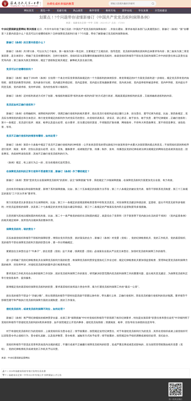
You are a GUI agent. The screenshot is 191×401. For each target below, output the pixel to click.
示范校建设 (161, 10)
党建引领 (61, 10)
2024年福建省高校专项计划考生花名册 (27, 371)
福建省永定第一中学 (83, 23)
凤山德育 (78, 10)
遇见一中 (45, 10)
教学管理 (94, 10)
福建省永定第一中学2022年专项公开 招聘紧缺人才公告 (35, 375)
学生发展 (143, 10)
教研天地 (111, 10)
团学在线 (127, 10)
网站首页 (29, 10)
